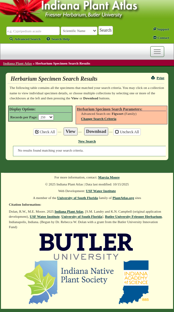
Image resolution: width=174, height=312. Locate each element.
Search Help (58, 39)
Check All (45, 132)
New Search (87, 141)
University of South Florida (77, 198)
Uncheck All (127, 132)
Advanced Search (24, 39)
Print (157, 78)
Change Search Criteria (98, 119)
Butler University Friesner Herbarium (133, 216)
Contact (161, 38)
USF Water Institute (101, 191)
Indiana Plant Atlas (17, 63)
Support (161, 29)
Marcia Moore (109, 177)
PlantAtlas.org (123, 198)
